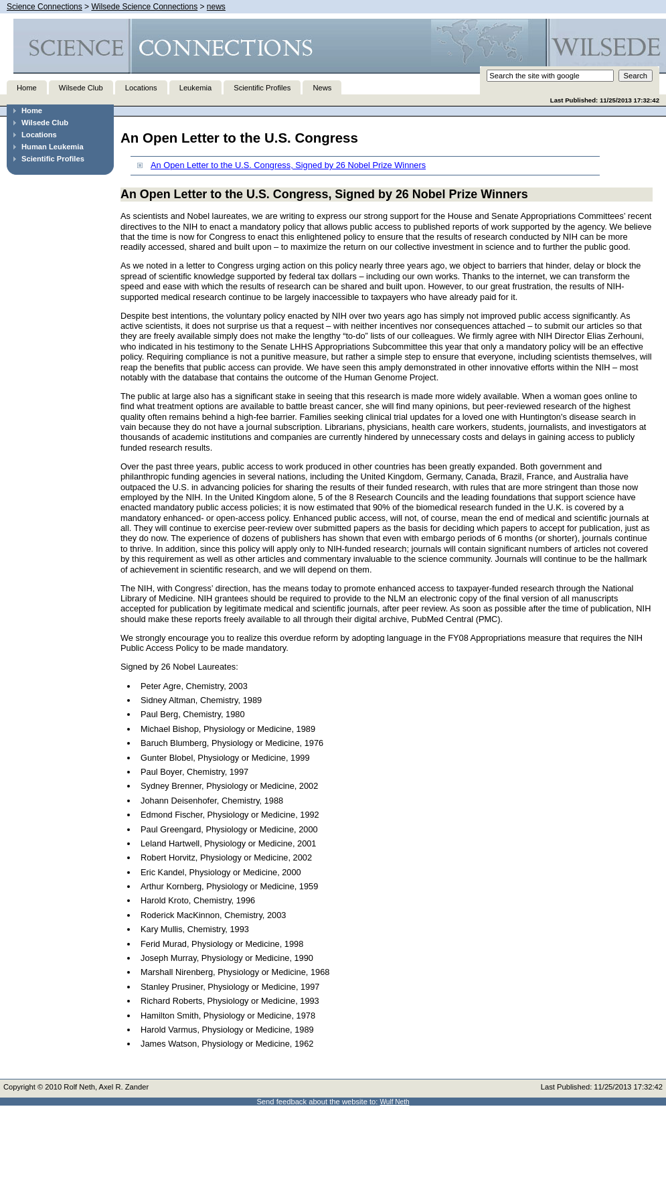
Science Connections (44, 6)
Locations (141, 88)
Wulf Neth (395, 1102)
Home (27, 88)
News (322, 88)
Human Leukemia (52, 147)
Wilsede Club (81, 88)
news (216, 6)
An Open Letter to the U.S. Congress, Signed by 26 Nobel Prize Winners (288, 165)
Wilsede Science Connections (144, 6)
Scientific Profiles (262, 88)
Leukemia (195, 88)
